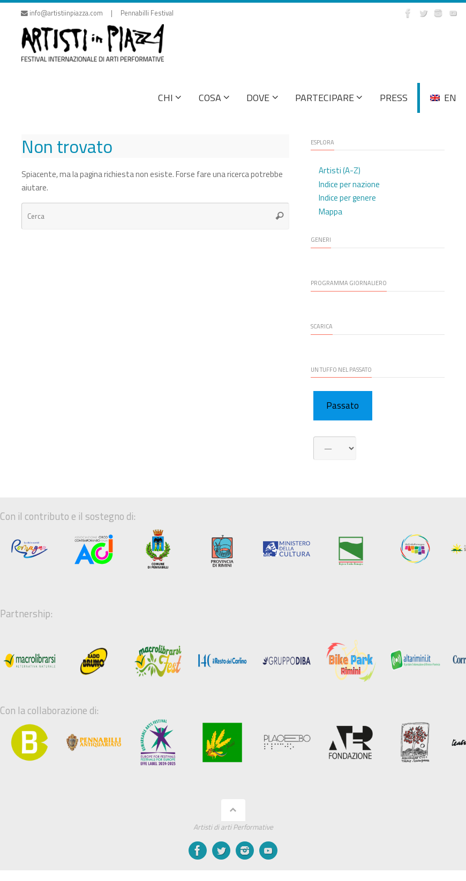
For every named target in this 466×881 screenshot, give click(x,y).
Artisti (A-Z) (339, 170)
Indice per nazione (349, 184)
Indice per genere (347, 197)
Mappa (330, 211)
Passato (342, 405)
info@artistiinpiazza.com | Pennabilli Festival (97, 13)
